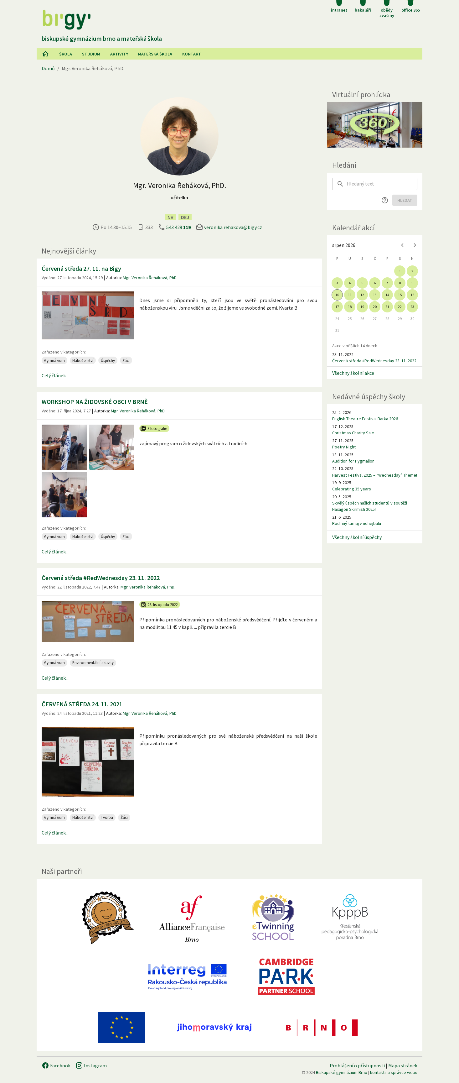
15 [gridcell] (400, 294)
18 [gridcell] (350, 306)
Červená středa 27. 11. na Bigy (81, 268)
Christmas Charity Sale (353, 433)
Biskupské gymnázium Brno (341, 1072)
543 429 (178, 227)
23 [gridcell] (412, 306)
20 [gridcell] (375, 306)
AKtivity (119, 54)
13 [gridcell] (375, 294)
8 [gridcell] (400, 282)
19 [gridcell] (362, 306)
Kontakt (191, 54)
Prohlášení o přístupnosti (357, 1065)
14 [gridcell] (387, 294)
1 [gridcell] (400, 271)
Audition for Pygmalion (353, 461)
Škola (65, 54)
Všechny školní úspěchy (357, 537)
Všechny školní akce (353, 373)
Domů (48, 68)
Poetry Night (344, 447)
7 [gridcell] (387, 282)
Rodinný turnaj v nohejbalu (356, 523)
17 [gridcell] (337, 306)
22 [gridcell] (400, 306)
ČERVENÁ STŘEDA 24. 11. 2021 (82, 704)
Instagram (91, 1065)
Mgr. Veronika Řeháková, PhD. (150, 277)
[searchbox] (382, 184)
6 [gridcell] (375, 282)
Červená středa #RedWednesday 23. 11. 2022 (101, 578)
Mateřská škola (155, 54)
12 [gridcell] (362, 294)
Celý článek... (55, 375)
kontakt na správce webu (393, 1072)
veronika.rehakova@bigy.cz (233, 227)
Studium (91, 54)
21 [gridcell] (387, 306)
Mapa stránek (402, 1065)
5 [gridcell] (362, 282)
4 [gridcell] (350, 282)
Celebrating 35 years (351, 489)
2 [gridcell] (412, 271)
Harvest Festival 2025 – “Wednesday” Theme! (374, 475)
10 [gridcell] (337, 294)
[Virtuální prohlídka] (374, 125)
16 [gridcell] (412, 294)
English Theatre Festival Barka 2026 (365, 418)
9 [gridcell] (412, 282)
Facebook (56, 1065)
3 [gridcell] (337, 282)
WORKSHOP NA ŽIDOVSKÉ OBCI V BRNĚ (95, 401)
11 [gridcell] (350, 294)
